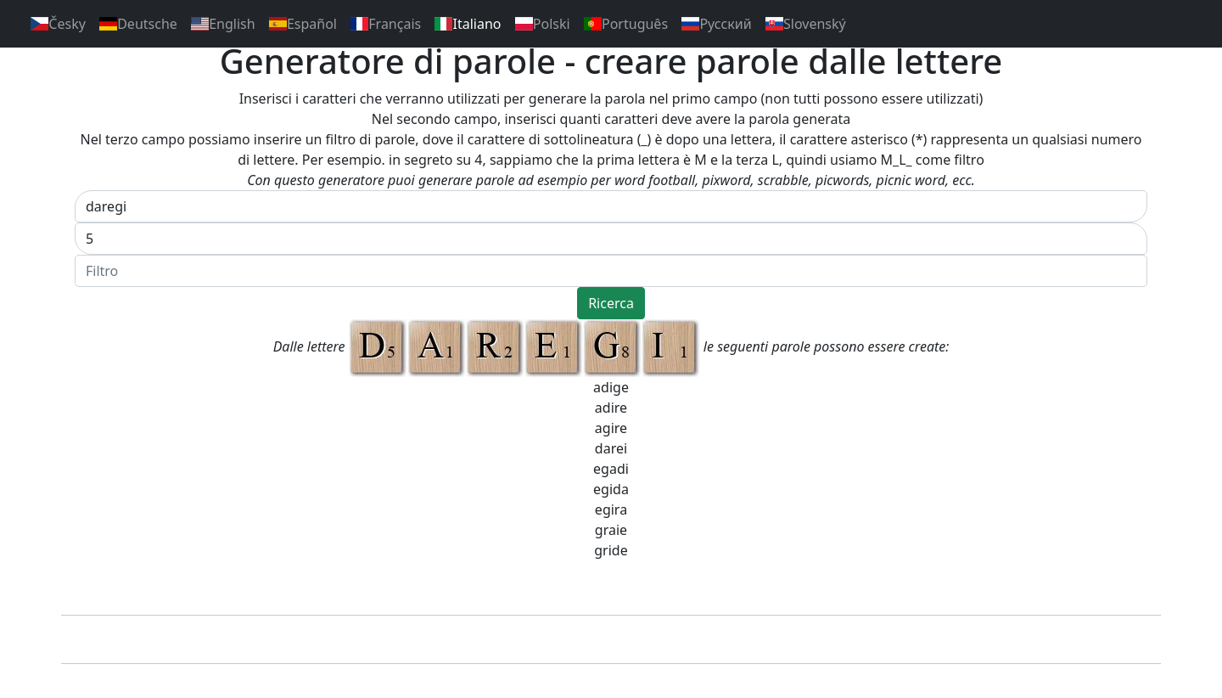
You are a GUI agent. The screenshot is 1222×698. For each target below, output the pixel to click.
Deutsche (138, 23)
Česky (58, 23)
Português (626, 23)
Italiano (467, 23)
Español (303, 23)
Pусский (716, 23)
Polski (542, 23)
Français (385, 23)
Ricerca (611, 303)
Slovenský (805, 23)
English (223, 23)
